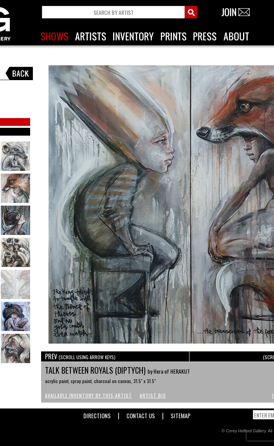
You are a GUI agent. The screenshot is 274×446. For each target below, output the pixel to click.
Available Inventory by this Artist (88, 395)
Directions (97, 414)
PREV (80, 356)
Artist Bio (153, 395)
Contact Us (140, 414)
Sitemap (181, 414)
